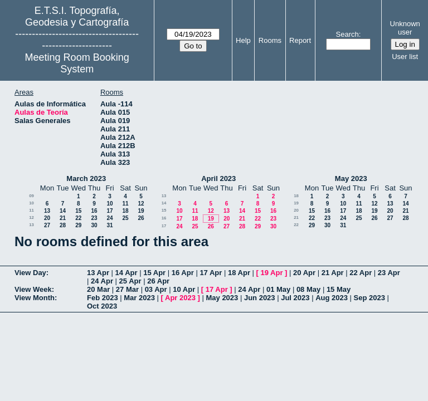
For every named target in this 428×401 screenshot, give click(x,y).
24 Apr (102, 281)
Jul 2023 (295, 298)
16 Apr (183, 272)
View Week (33, 289)
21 (63, 218)
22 (78, 218)
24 (109, 218)
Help (243, 40)
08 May (308, 289)
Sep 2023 (369, 298)
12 (141, 203)
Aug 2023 (331, 298)
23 (94, 218)
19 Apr (272, 272)
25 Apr (130, 281)
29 (78, 225)
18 (125, 211)
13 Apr (98, 272)
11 (125, 203)
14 (63, 211)
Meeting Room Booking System (77, 63)
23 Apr (389, 272)
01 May (278, 289)
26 (141, 218)
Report (300, 40)
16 (94, 211)
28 (63, 225)
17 (109, 211)
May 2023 (351, 178)
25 (125, 218)
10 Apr (184, 289)
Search (347, 34)
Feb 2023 (102, 298)
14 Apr (126, 272)
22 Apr (360, 272)
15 (78, 211)
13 (47, 211)
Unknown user (405, 27)
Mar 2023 (139, 298)
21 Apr (333, 272)
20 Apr (304, 272)
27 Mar (127, 289)
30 (94, 225)
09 (31, 195)
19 (141, 211)
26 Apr (158, 281)
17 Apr (211, 272)
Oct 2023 (102, 306)
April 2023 (218, 178)
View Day (30, 272)
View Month (34, 298)
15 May (339, 289)
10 (31, 203)
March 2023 (86, 178)
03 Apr (156, 289)
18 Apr (239, 272)
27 (47, 225)
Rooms (270, 40)
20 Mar (98, 289)
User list (405, 56)
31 (109, 225)
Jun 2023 (259, 298)
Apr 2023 (180, 298)
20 (47, 218)
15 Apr (154, 272)
